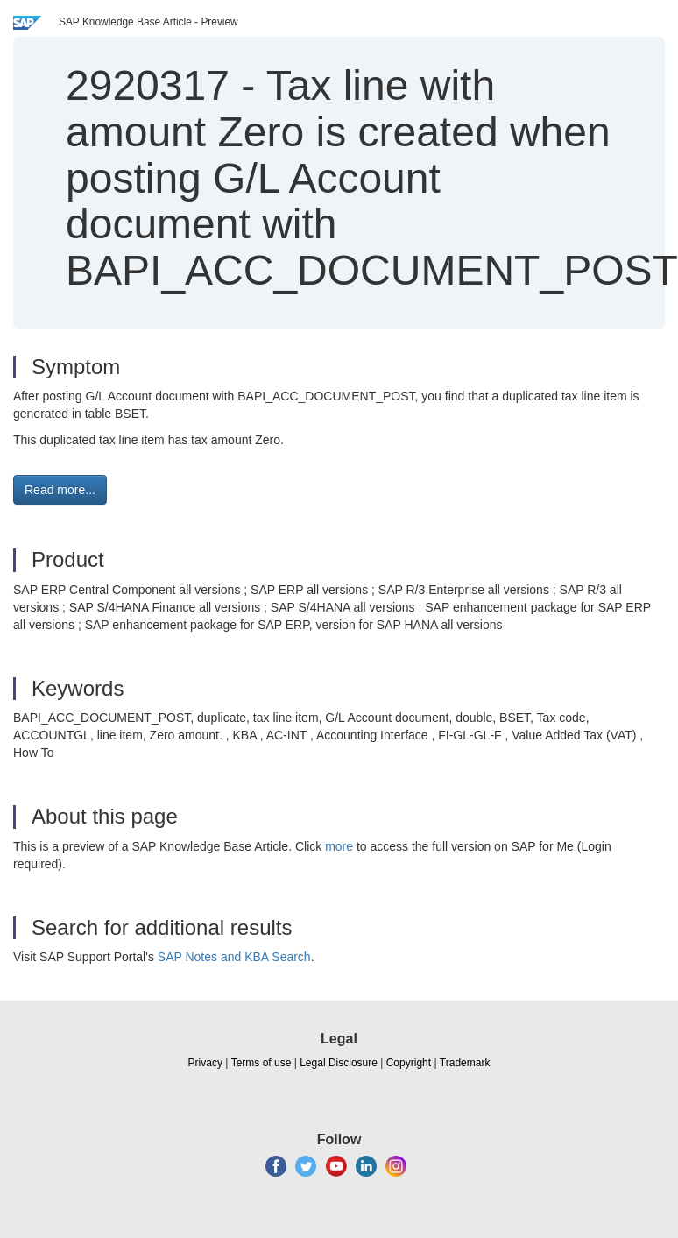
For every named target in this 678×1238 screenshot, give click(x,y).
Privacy (205, 1063)
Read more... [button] (60, 490)
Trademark (465, 1063)
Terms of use (261, 1063)
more (339, 846)
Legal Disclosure (339, 1063)
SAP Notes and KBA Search (234, 957)
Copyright (408, 1063)
